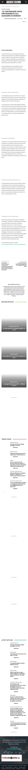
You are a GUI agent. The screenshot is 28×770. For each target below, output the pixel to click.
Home (2, 6)
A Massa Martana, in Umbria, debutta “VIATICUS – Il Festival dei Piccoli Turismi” (18, 474)
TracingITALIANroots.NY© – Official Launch (14, 384)
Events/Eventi (14, 382)
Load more (14, 732)
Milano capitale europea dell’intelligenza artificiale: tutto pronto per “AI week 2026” (17, 674)
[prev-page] (2, 390)
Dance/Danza (13, 354)
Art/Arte (12, 721)
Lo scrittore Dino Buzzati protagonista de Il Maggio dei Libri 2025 (21, 264)
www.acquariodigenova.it (20, 244)
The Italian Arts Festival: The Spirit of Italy (14, 356)
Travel (11, 460)
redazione (15, 488)
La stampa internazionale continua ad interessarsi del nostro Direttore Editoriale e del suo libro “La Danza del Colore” (7, 266)
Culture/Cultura (8, 6)
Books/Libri (12, 695)
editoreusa (15, 447)
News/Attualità (13, 451)
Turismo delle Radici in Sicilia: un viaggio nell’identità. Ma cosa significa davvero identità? (18, 484)
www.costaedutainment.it (7, 244)
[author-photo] (11, 447)
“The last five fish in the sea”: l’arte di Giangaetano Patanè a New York (18, 724)
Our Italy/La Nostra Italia (16, 471)
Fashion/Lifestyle (14, 326)
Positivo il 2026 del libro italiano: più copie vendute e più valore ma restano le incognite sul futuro (18, 699)
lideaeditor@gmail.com (14, 749)
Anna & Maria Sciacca (10, 18)
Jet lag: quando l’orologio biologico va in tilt (14, 329)
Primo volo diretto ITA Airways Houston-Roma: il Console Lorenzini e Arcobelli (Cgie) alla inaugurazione (18, 464)
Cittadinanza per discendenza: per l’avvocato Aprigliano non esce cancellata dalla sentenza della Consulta (18, 686)
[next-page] (5, 390)
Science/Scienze (15, 6)
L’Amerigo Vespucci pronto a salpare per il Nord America (18, 454)
